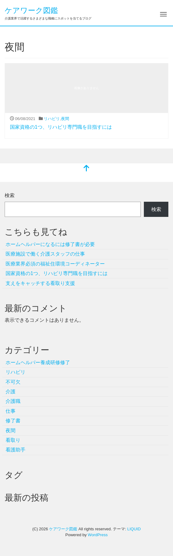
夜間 (65, 118)
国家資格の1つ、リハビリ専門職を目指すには (61, 127)
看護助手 (15, 449)
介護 (11, 391)
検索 (10, 195)
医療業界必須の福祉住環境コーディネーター (55, 263)
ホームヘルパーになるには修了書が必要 (50, 244)
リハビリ (52, 118)
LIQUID (133, 529)
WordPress (98, 534)
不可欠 (13, 382)
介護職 (13, 401)
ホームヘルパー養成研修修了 (38, 362)
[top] (86, 169)
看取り (13, 440)
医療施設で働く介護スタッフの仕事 (45, 253)
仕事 (11, 411)
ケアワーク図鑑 (31, 10)
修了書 (13, 420)
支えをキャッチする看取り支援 (40, 283)
